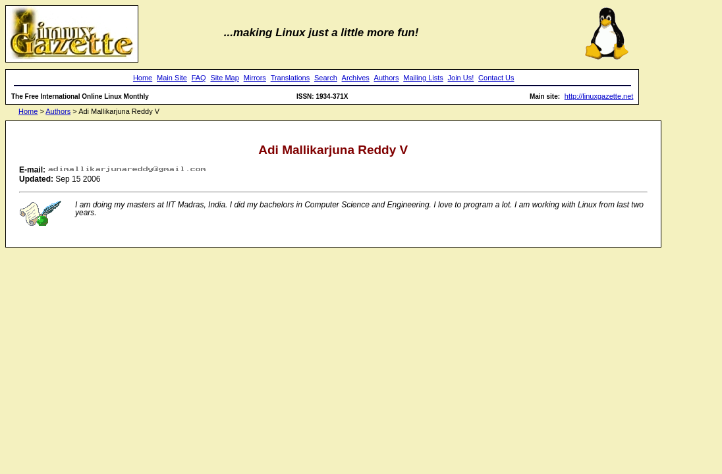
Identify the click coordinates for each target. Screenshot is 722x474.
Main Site (172, 78)
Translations (290, 78)
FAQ (199, 78)
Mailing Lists (423, 78)
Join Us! (461, 78)
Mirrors (255, 78)
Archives (356, 78)
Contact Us (496, 78)
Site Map (224, 78)
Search (325, 78)
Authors (386, 78)
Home (142, 78)
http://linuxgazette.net (599, 96)
